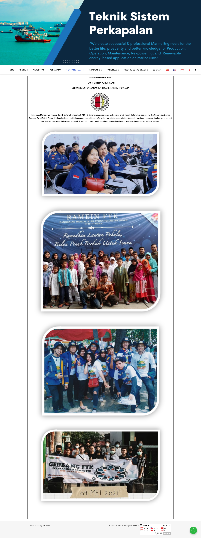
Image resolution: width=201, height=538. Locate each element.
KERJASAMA (56, 69)
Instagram (128, 525)
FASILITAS (112, 69)
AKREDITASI (39, 69)
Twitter (120, 525)
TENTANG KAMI (74, 69)
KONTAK (157, 69)
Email (135, 525)
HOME (11, 69)
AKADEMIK (94, 69)
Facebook (113, 525)
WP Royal (46, 525)
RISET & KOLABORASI (135, 69)
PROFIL (22, 69)
